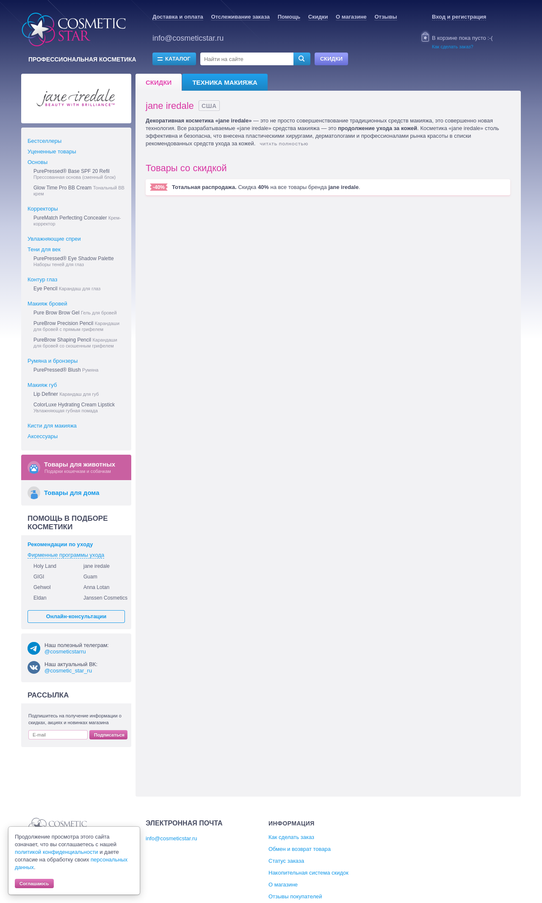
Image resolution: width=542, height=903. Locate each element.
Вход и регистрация (459, 17)
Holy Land (44, 566)
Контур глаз (42, 279)
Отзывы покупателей (295, 896)
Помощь (289, 17)
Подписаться (109, 734)
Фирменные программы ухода (66, 555)
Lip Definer (66, 394)
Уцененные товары (52, 151)
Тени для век (44, 249)
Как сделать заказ (291, 837)
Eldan (40, 598)
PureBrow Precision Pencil (76, 326)
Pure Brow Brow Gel (75, 313)
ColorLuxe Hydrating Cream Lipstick (74, 407)
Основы (37, 162)
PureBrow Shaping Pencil (75, 342)
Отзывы (385, 17)
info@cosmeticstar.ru (188, 38)
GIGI (38, 577)
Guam (90, 577)
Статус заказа (286, 861)
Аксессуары (43, 436)
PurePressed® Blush (65, 370)
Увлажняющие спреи (54, 239)
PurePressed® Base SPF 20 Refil (74, 174)
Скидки (318, 17)
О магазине (351, 17)
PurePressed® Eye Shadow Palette (73, 261)
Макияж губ (42, 385)
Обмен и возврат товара (299, 849)
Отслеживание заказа (240, 17)
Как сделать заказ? (452, 46)
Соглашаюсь (34, 883)
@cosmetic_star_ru (68, 670)
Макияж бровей (47, 303)
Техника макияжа (224, 82)
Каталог (178, 59)
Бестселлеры (44, 141)
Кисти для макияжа (52, 425)
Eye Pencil (66, 289)
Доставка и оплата (177, 17)
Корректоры (43, 209)
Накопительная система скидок (308, 873)
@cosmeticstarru (65, 651)
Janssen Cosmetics (105, 598)
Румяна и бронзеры (53, 361)
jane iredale (96, 566)
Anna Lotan (96, 587)
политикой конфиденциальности (56, 852)
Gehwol (42, 587)
